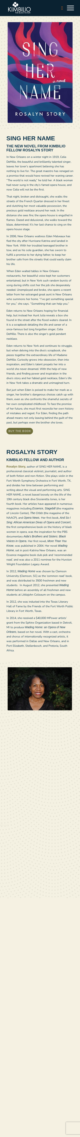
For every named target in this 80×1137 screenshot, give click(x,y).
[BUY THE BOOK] (19, 431)
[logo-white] (33, 8)
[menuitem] (60, 8)
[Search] (60, 8)
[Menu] (68, 8)
